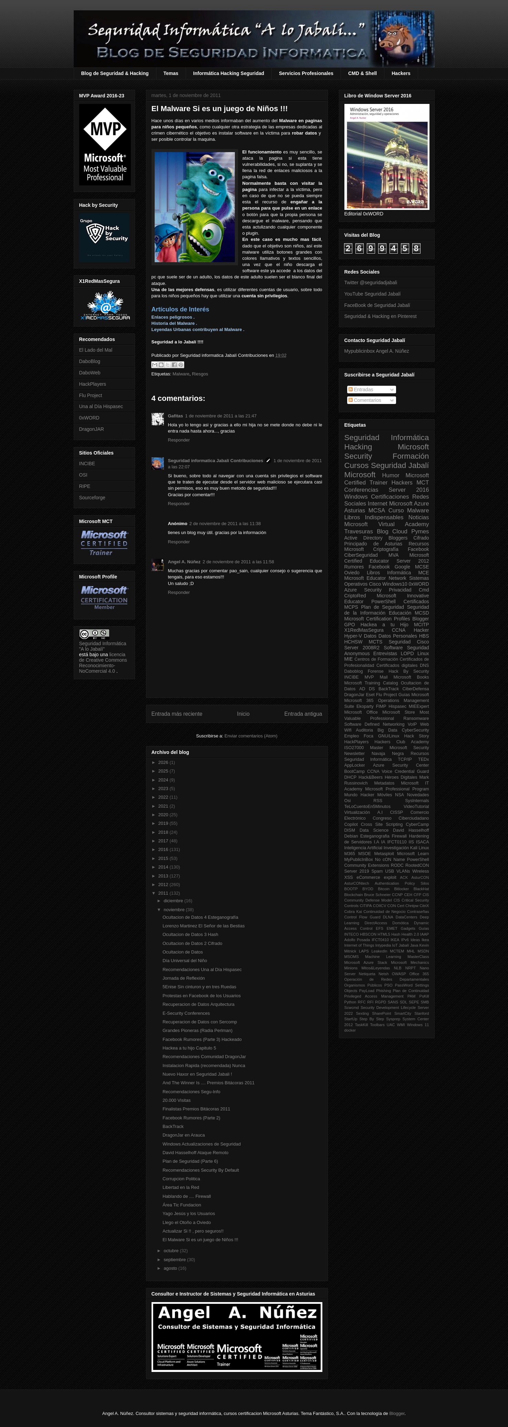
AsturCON (420, 877)
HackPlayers (92, 384)
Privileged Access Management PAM (380, 996)
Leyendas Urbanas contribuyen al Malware (197, 329)
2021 (164, 806)
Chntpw (411, 906)
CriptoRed (355, 595)
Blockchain (353, 895)
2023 (164, 788)
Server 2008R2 (362, 647)
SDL (403, 1002)
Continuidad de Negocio (384, 911)
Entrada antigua (303, 714)
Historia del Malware (173, 323)
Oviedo (352, 572)
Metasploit (384, 853)
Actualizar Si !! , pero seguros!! (193, 1231)
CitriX (424, 906)
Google (402, 566)
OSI (83, 475)
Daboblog (353, 671)
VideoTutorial (416, 806)
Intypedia (383, 945)
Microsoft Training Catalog (371, 683)
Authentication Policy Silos (402, 883)
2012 (164, 884)
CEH (408, 895)
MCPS (351, 607)
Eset (370, 694)
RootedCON (417, 865)
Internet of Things (359, 945)
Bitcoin (384, 889)
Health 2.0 (410, 934)
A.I (380, 812)
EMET (392, 928)
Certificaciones (390, 496)
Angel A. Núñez (184, 561)
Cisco (375, 584)
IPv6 (405, 940)
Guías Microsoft (413, 694)
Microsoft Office (361, 712)
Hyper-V (353, 636)
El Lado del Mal (96, 350)
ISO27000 (354, 747)
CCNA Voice (379, 771)
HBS (424, 636)
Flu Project (90, 395)
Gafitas (175, 415)
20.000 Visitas (176, 1100)
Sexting (362, 1013)
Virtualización (357, 812)
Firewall (399, 836)
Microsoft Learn (413, 853)
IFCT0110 (397, 842)
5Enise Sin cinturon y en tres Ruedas (199, 986)
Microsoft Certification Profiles (377, 618)
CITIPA (366, 906)
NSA (399, 794)
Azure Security (363, 590)
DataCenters (406, 917)
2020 (164, 814)
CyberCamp (417, 824)
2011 (164, 893)
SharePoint (381, 1013)
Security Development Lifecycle (388, 1007)
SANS (393, 1002)
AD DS (367, 688)
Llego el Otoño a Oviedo (187, 1222)
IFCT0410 (380, 940)
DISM (349, 830)
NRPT (410, 968)
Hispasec (397, 706)
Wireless (420, 871)
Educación (400, 613)
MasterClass (418, 957)
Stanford (421, 1013)
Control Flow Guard (362, 917)
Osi (347, 800)
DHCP (350, 777)
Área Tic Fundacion (182, 1204)
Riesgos (200, 373)
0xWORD (89, 417)
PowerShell (383, 601)
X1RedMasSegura (364, 630)
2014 (164, 867)
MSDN (423, 951)
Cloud (399, 531)
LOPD (407, 653)
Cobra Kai (353, 911)
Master (376, 747)
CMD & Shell (362, 73)
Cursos (356, 465)
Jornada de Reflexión (184, 978)
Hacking (358, 447)
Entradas (361, 389)
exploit (390, 877)
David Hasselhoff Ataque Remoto (195, 1152)
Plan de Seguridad (382, 607)
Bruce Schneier (377, 895)
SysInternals (417, 800)
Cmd (424, 590)
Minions (351, 968)
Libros (373, 572)
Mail (384, 677)
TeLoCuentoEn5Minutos (367, 806)
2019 (164, 823)
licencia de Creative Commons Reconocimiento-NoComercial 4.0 (103, 663)
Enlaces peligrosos (172, 317)
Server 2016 (409, 490)
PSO (388, 985)
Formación (411, 456)
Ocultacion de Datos (183, 952)
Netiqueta (367, 974)
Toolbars (377, 1025)
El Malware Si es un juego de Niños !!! (200, 1239)
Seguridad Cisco (408, 642)
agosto (171, 1268)
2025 (164, 771)
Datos (370, 636)
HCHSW (353, 642)
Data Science (374, 830)
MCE (423, 572)
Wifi (348, 730)
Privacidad (400, 590)
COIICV (379, 906)
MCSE (422, 566)
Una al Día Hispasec (101, 406)
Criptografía (385, 549)
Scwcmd (351, 1007)
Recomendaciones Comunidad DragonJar (204, 1056)
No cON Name (390, 859)
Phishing (383, 991)
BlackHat (421, 889)
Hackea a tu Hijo (384, 624)
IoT (394, 945)
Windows (356, 496)
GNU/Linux (389, 736)
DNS (424, 665)
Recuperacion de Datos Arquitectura (199, 1004)
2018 (164, 832)
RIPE (85, 486)
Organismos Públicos (363, 985)
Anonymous (357, 653)
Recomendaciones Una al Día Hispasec (202, 969)
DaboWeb (90, 372)
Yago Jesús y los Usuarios (189, 1213)
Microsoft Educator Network (375, 578)
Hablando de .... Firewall (187, 1196)
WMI (401, 1025)
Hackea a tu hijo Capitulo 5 (189, 1048)
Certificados (416, 601)
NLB (398, 968)
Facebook (418, 549)
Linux (423, 653)
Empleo (351, 736)
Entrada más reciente (177, 714)
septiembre (175, 1259)
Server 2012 (412, 561)
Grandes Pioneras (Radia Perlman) (197, 1030)
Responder (179, 440)
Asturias (354, 510)
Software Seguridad (406, 647)
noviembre (175, 909)
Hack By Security (408, 671)
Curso (396, 510)
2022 (164, 797)
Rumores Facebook (367, 566)
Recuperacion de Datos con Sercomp (200, 1021)
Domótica (400, 923)
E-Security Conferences (186, 1013)
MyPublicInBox (358, 859)
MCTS (376, 642)
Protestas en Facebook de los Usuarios (202, 995)
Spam (377, 871)
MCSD (422, 613)
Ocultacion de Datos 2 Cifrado (192, 943)
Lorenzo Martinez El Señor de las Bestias (204, 925)
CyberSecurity (415, 730)
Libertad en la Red (181, 1187)
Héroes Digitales (401, 777)
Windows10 (394, 584)
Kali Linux (419, 847)
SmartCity (402, 1013)
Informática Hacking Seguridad (228, 73)
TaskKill (361, 1025)
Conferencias (361, 490)
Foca (368, 736)
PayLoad (366, 991)
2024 (164, 779)
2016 (164, 849)
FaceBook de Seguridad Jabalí (377, 305)
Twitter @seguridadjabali (370, 282)
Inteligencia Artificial (363, 847)
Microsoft (360, 474)
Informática (399, 572)
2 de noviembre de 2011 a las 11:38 (225, 523)
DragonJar (354, 694)
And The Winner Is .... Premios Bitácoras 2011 (209, 1082)
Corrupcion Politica (181, 1178)
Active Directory (363, 538)
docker (350, 1030)
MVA (393, 555)
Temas (171, 73)
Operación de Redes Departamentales (386, 979)
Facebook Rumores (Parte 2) (191, 1117)
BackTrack (173, 1126)
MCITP (421, 624)
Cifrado (421, 538)
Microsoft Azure (409, 503)
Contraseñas (418, 911)
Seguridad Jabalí (400, 465)
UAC (391, 1025)
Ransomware (416, 718)
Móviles (384, 794)
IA (383, 842)
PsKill (424, 996)
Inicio (243, 714)
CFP (417, 895)
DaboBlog (90, 361)
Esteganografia (375, 836)
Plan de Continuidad (411, 991)
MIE (348, 659)
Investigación (396, 847)
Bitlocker (401, 889)
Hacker (421, 630)
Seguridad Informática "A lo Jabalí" (102, 646)
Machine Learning (383, 957)
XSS (348, 877)
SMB (425, 1002)
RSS (377, 800)
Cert (400, 906)
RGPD (380, 1002)
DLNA (388, 917)
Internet (377, 503)
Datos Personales (398, 636)
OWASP (399, 974)
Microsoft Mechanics (410, 962)
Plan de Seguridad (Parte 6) (190, 1161)
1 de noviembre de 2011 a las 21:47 (221, 415)
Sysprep (393, 1019)
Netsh (383, 974)
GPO (349, 624)
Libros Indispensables (374, 517)
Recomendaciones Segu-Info (191, 1091)
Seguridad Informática (386, 437)
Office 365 (419, 974)
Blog (382, 531)
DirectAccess (376, 923)
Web (424, 724)
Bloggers (397, 538)
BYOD (367, 889)
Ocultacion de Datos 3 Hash (190, 934)
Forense (376, 671)
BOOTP (351, 889)
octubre (172, 1250)
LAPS (364, 951)
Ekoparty (365, 706)
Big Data (387, 730)
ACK (404, 877)
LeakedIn (379, 951)
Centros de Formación (376, 659)
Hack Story (416, 736)
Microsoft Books (411, 677)
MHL (411, 951)
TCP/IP (405, 759)
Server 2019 (356, 871)
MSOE (364, 853)
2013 (164, 875)
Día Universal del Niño (185, 960)
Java (414, 945)
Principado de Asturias (373, 543)
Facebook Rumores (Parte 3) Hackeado (202, 1039)
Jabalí (404, 945)
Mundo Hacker (359, 794)
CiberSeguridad (361, 555)
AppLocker (354, 765)
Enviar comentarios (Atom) (251, 735)
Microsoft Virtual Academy (386, 524)
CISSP (396, 812)
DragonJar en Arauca (184, 1135)
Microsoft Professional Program (397, 789)
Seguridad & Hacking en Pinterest (380, 316)
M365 (349, 853)
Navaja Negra (388, 753)
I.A (376, 842)
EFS (379, 928)
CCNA (399, 630)
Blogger (420, 618)
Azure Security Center (401, 765)
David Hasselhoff (411, 830)
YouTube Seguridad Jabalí (372, 294)
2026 (164, 762)
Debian (351, 836)
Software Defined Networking (374, 724)
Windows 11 (418, 1025)
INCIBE (87, 463)
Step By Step (372, 1019)
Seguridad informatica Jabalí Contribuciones (215, 460)
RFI (370, 1002)
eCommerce (368, 877)
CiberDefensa (415, 688)
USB (389, 871)
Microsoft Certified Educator (386, 558)
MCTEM (397, 951)
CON (391, 906)
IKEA (395, 940)
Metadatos (384, 783)
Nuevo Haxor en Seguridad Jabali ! (197, 1074)
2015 (164, 858)
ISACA (422, 842)
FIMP (381, 706)
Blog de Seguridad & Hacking (115, 73)
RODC (397, 865)
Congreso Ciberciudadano (401, 818)
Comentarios (365, 400)
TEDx (423, 759)
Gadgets (408, 928)
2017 (164, 840)
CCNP (397, 895)
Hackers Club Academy (401, 741)
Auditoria (364, 730)
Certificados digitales (396, 665)
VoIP (412, 724)
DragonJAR (91, 429)
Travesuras (358, 531)
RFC (362, 1002)
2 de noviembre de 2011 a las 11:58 (238, 561)
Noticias (418, 517)
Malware (181, 373)
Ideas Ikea (420, 940)
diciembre (174, 900)
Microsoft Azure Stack (365, 962)
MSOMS (351, 957)
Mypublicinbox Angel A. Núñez (376, 351)
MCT (422, 482)
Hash (395, 934)
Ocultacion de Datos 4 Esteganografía (200, 917)
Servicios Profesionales (306, 73)
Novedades (418, 794)
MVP (369, 677)
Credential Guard (412, 771)
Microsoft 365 (359, 700)
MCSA (377, 510)
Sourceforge (92, 497)
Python (350, 1002)
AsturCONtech (356, 883)
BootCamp (354, 771)
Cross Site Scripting (382, 824)
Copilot (351, 824)
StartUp (350, 1019)
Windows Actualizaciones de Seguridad (202, 1144)
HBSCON (368, 934)
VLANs (403, 871)
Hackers (401, 73)
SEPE (414, 1002)
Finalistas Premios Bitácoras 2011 (196, 1108)
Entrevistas (385, 653)
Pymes (420, 531)
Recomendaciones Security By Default (201, 1170)
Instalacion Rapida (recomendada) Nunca (204, 1065)
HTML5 (383, 934)
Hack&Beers (371, 777)
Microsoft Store (398, 712)
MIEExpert (419, 706)
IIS (411, 842)
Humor (390, 475)
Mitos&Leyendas (376, 968)
